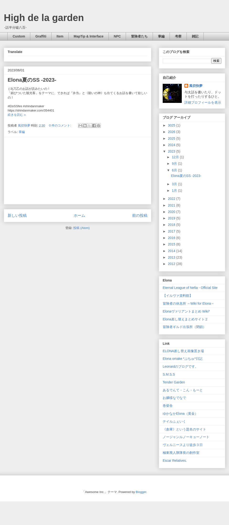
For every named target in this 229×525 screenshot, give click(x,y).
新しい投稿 (17, 215)
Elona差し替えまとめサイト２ (185, 319)
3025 (172, 125)
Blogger (141, 492)
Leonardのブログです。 (180, 366)
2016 (172, 238)
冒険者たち (139, 36)
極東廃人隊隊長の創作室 (181, 453)
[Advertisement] (77, 171)
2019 (172, 218)
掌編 (161, 36)
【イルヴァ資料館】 (178, 295)
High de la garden (44, 17)
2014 (172, 251)
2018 (172, 225)
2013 (172, 257)
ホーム (79, 215)
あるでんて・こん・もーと (183, 390)
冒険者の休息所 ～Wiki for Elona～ (188, 303)
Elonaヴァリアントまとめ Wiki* (186, 311)
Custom (19, 36)
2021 (172, 205)
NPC (117, 36)
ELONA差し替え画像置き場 (183, 351)
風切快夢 (196, 86)
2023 (172, 151)
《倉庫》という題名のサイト (184, 429)
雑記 (195, 36)
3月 (175, 184)
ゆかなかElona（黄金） (180, 413)
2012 (172, 264)
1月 (175, 190)
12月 (176, 157)
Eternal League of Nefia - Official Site (190, 288)
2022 (172, 199)
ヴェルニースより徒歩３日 (183, 445)
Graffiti (40, 36)
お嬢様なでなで (174, 398)
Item (60, 36)
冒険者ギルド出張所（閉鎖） (184, 327)
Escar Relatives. (175, 460)
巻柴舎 (168, 406)
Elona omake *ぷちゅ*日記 (183, 359)
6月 (175, 170)
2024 (172, 145)
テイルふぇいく (174, 421)
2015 (172, 244)
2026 (172, 132)
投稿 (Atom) (81, 228)
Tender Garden (174, 382)
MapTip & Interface (89, 36)
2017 (172, 231)
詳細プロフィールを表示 (202, 102)
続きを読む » (17, 115)
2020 (172, 212)
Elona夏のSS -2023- (32, 80)
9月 (175, 163)
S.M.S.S (169, 374)
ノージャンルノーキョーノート (186, 437)
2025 (172, 138)
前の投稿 (139, 215)
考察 (178, 36)
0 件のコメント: (60, 125)
